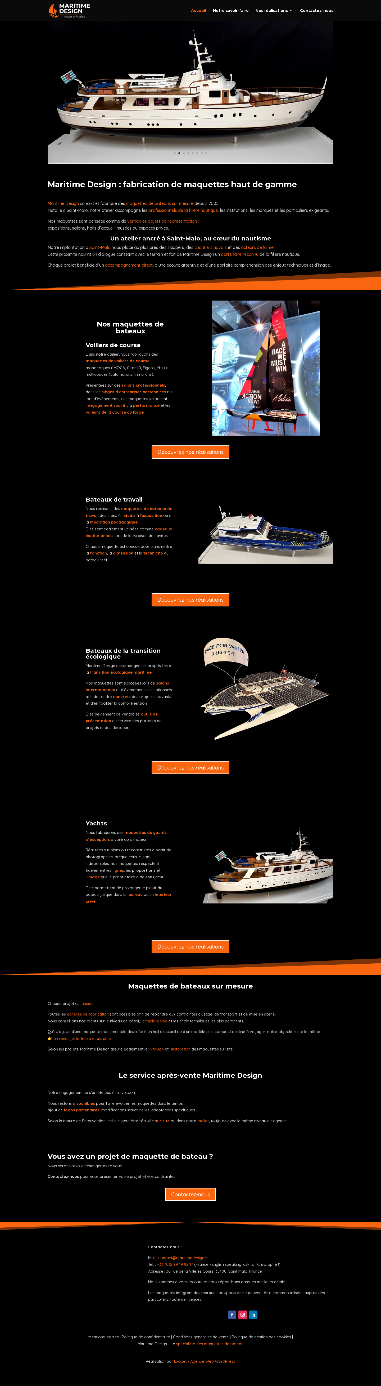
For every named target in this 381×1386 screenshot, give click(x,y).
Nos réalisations (272, 11)
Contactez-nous (316, 11)
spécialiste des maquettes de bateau (209, 1343)
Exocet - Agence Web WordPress (204, 1361)
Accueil (198, 11)
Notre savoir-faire (231, 11)
